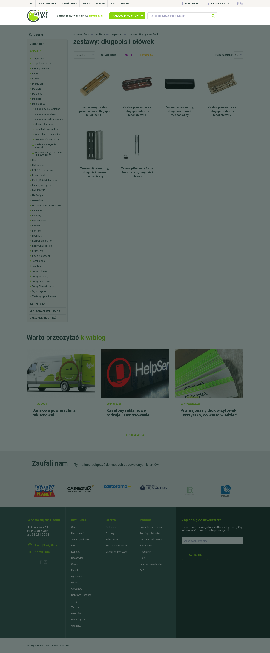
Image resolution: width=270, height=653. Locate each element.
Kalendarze (38, 304)
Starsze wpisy (135, 434)
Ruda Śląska (78, 619)
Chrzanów (76, 588)
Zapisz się (195, 555)
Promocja (147, 55)
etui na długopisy (44, 124)
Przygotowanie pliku (151, 527)
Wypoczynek (39, 291)
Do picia (36, 98)
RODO (143, 558)
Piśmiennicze (39, 220)
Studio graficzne (80, 539)
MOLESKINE (38, 190)
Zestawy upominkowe (44, 296)
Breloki (36, 78)
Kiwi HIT (129, 55)
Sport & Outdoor (41, 256)
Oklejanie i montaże (116, 551)
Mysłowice (77, 576)
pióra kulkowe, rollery (46, 129)
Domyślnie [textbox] (80, 55)
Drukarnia (37, 43)
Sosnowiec (77, 558)
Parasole (37, 210)
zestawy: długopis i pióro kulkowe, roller (48, 153)
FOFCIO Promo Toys (42, 170)
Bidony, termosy (40, 68)
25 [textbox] (236, 55)
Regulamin (145, 551)
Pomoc (86, 3)
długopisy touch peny (47, 114)
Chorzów (76, 625)
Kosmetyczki (39, 175)
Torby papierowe (41, 281)
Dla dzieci (37, 83)
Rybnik (75, 570)
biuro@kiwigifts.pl (220, 3)
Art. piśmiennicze (41, 63)
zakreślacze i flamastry (47, 134)
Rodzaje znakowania (151, 539)
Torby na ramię (40, 276)
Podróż (36, 225)
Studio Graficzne (47, 3)
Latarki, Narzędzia (42, 185)
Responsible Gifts (42, 240)
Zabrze (75, 607)
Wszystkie (110, 55)
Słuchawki (37, 250)
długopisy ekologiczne (47, 109)
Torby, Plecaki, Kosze (43, 286)
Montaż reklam (69, 3)
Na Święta (37, 195)
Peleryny (36, 215)
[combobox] (84, 55)
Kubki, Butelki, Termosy (44, 180)
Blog (112, 3)
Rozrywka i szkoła (42, 245)
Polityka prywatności (151, 564)
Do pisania (38, 103)
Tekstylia (37, 266)
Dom (34, 160)
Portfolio (100, 3)
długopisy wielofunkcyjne (49, 119)
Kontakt (125, 3)
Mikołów (76, 613)
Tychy (74, 601)
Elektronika (38, 165)
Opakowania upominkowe (46, 205)
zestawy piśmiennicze (47, 139)
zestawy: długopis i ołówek (46, 145)
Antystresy (38, 58)
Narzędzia (37, 200)
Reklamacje (146, 545)
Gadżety (36, 50)
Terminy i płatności (150, 533)
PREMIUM (37, 235)
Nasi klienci (77, 533)
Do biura (36, 88)
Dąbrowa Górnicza (81, 595)
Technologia (38, 261)
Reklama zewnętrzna (45, 310)
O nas (30, 3)
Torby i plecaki (40, 271)
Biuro (35, 73)
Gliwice (75, 564)
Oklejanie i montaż (43, 317)
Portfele (36, 230)
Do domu (37, 93)
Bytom (74, 582)
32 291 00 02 (191, 3)
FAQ (142, 570)
